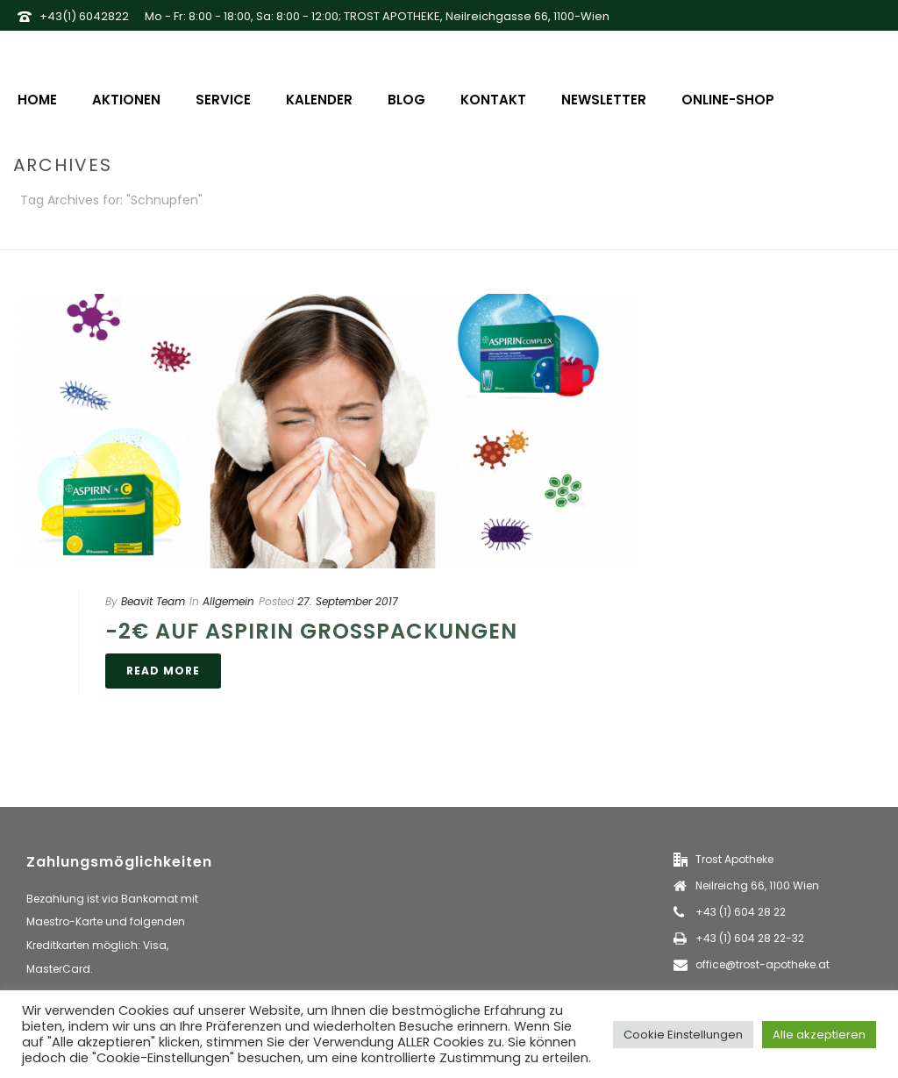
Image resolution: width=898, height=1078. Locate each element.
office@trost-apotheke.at (762, 964)
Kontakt (493, 99)
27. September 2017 (347, 601)
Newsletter (603, 99)
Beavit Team (153, 601)
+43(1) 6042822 (84, 16)
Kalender (319, 99)
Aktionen (126, 99)
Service (223, 99)
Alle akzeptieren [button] (819, 1034)
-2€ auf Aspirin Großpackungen (311, 631)
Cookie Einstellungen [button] (683, 1034)
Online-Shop (727, 99)
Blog (406, 99)
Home (37, 99)
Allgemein (228, 601)
